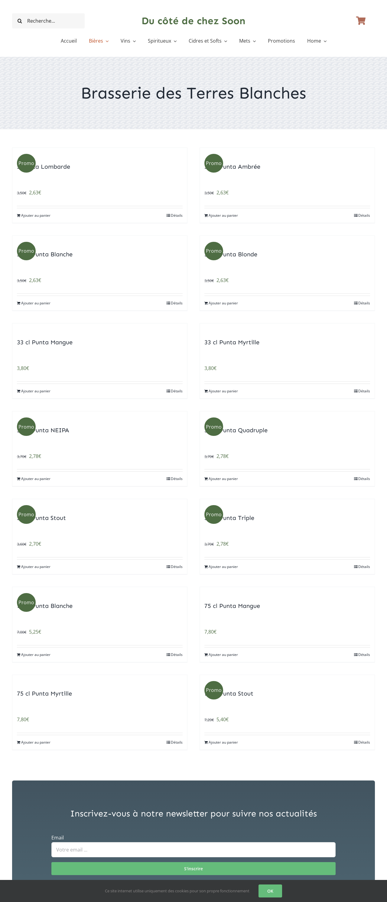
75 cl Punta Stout (228, 693)
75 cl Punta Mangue (232, 605)
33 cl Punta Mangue (45, 342)
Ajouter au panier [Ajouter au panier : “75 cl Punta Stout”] (223, 742)
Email (57, 837)
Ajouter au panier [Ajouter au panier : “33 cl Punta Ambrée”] (223, 215)
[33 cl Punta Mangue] (99, 327)
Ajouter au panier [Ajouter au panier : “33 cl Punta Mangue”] (35, 391)
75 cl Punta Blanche (45, 605)
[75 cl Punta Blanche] (99, 591)
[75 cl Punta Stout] (287, 679)
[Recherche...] (48, 20)
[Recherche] (19, 20)
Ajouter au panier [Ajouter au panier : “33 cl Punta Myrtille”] (223, 391)
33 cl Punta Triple (229, 517)
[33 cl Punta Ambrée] (287, 152)
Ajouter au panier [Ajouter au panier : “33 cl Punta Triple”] (223, 566)
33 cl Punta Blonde (230, 254)
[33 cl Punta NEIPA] (99, 415)
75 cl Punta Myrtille (44, 693)
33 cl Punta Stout (41, 517)
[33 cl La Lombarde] (99, 152)
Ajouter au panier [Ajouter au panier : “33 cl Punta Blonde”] (223, 303)
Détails (177, 215)
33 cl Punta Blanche (45, 254)
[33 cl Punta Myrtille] (287, 327)
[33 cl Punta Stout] (99, 503)
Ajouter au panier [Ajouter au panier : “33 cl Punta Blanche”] (35, 303)
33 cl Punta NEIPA (43, 430)
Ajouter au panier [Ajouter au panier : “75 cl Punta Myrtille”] (35, 742)
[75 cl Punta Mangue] (287, 591)
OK (270, 891)
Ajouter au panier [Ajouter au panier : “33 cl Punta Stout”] (35, 566)
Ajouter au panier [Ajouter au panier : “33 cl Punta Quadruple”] (223, 478)
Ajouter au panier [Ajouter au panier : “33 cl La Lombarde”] (35, 215)
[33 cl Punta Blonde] (287, 240)
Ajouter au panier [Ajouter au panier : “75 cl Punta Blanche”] (35, 654)
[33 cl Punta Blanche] (99, 240)
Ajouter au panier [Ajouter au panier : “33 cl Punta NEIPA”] (35, 478)
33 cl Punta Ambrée (232, 166)
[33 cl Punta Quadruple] (287, 415)
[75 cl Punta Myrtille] (99, 679)
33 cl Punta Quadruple (236, 430)
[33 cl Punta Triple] (287, 503)
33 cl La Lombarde (43, 166)
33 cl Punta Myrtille (231, 342)
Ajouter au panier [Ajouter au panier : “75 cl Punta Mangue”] (223, 654)
